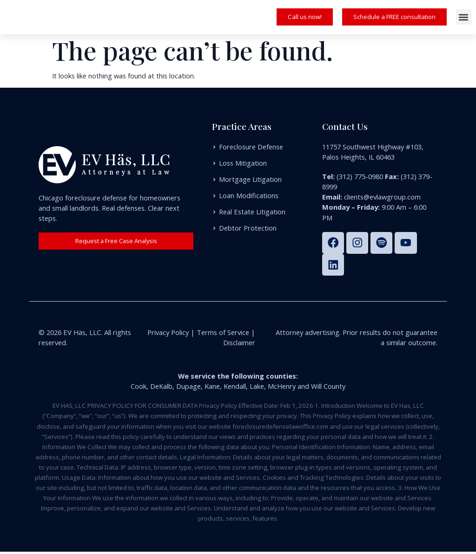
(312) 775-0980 (360, 176)
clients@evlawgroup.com (382, 196)
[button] (463, 17)
